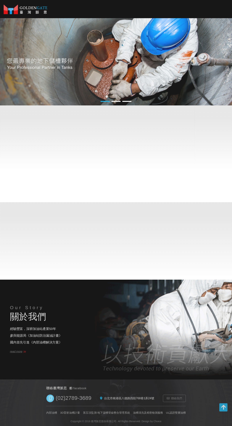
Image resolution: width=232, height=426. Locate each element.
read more (18, 351)
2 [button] (116, 101)
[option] (116, 61)
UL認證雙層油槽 (176, 412)
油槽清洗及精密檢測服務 (148, 412)
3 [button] (126, 101)
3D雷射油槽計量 (110, 16)
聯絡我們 (174, 398)
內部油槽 (90, 12)
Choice (157, 421)
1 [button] (105, 101)
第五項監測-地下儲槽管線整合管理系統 (106, 412)
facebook (78, 388)
